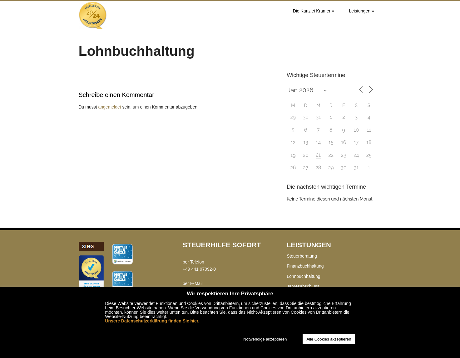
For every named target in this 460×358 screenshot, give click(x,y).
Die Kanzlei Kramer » (313, 10)
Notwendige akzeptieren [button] (265, 339)
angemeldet (109, 106)
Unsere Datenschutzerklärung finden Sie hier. (152, 320)
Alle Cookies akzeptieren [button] (328, 339)
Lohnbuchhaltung (303, 276)
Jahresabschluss (303, 286)
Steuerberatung (302, 256)
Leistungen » (361, 10)
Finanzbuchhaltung (305, 266)
